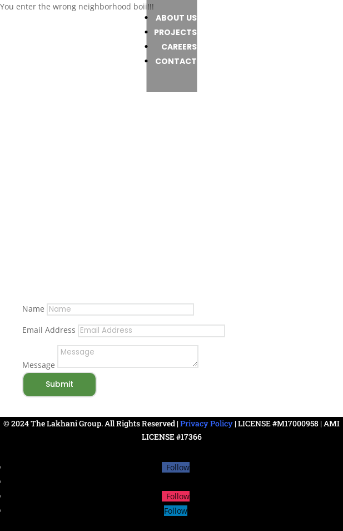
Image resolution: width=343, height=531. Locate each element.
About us (225, 17)
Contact (225, 61)
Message (38, 365)
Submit (59, 384)
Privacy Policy (206, 423)
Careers (228, 46)
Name (33, 308)
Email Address (49, 329)
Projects (224, 32)
